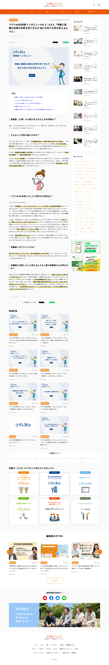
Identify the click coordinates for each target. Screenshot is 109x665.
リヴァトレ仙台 (78, 218)
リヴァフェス (78, 225)
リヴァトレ (85, 215)
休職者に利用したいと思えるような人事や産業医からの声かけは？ (34, 109)
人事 (85, 225)
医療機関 (82, 228)
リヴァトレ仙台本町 (90, 171)
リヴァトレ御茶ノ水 (92, 178)
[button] (9, 552)
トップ (16, 11)
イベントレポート (84, 165)
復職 (92, 231)
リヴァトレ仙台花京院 (89, 168)
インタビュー (62, 11)
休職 (76, 228)
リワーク (94, 211)
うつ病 (87, 201)
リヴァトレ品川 (78, 221)
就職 (76, 165)
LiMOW (90, 195)
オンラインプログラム (80, 195)
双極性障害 (89, 228)
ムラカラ (84, 198)
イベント (87, 205)
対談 (47, 11)
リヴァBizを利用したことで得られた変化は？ (28, 103)
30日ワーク (91, 198)
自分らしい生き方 (23, 458)
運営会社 (74, 653)
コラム (31, 11)
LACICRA (77, 198)
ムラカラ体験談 (78, 171)
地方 (76, 231)
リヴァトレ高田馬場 (79, 178)
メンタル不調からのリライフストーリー (84, 161)
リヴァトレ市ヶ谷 (89, 221)
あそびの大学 (78, 168)
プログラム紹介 (87, 208)
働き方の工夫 (78, 191)
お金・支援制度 (78, 205)
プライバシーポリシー (38, 653)
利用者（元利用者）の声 (88, 185)
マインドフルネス (79, 211)
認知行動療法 (82, 458)
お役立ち (77, 11)
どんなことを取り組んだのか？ (23, 100)
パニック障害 (78, 208)
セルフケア (77, 188)
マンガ (87, 211)
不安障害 (77, 181)
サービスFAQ (87, 191)
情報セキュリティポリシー (53, 653)
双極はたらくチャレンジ (65, 649)
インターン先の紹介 (86, 181)
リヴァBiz (23, 36)
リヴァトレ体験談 (89, 218)
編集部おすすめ (92, 11)
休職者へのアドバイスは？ (22, 106)
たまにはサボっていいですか (82, 175)
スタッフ (85, 188)
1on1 (92, 165)
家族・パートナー (84, 231)
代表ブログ (91, 225)
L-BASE (76, 649)
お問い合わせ (65, 653)
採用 (76, 235)
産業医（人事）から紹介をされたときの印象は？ (29, 97)
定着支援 (77, 185)
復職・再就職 (93, 188)
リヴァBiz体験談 (14, 36)
